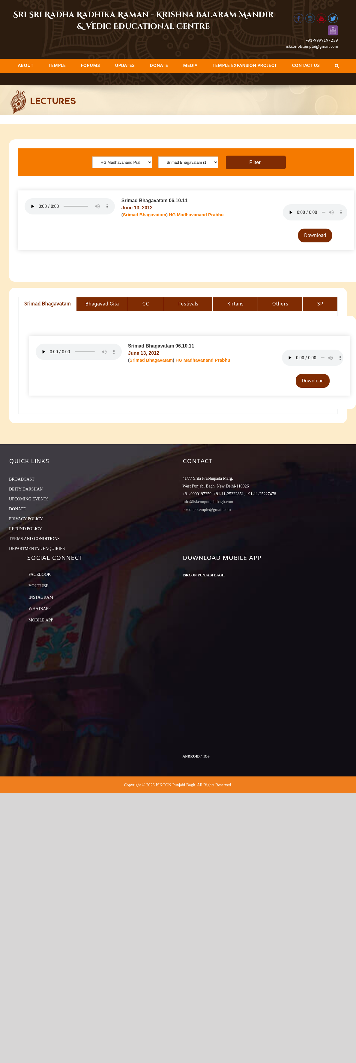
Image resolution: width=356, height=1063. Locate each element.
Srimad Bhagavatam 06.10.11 (154, 200)
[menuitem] (25, 66)
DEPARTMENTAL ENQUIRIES (37, 548)
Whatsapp (39, 608)
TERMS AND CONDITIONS (34, 538)
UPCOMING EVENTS (29, 499)
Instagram (40, 597)
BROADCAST (21, 479)
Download (315, 235)
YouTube (38, 586)
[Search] (336, 66)
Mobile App (40, 620)
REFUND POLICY (25, 529)
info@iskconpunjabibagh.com (208, 502)
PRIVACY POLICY (26, 519)
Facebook (39, 574)
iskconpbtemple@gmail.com (312, 46)
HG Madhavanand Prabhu (196, 214)
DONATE (17, 509)
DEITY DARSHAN (26, 489)
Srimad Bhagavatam (144, 214)
